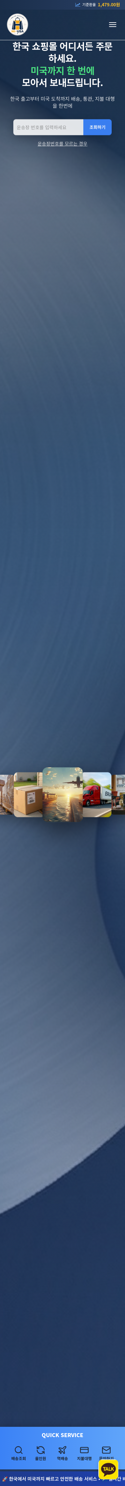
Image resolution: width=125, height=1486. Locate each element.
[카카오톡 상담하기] (108, 1469)
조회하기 (98, 128)
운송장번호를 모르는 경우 (63, 144)
